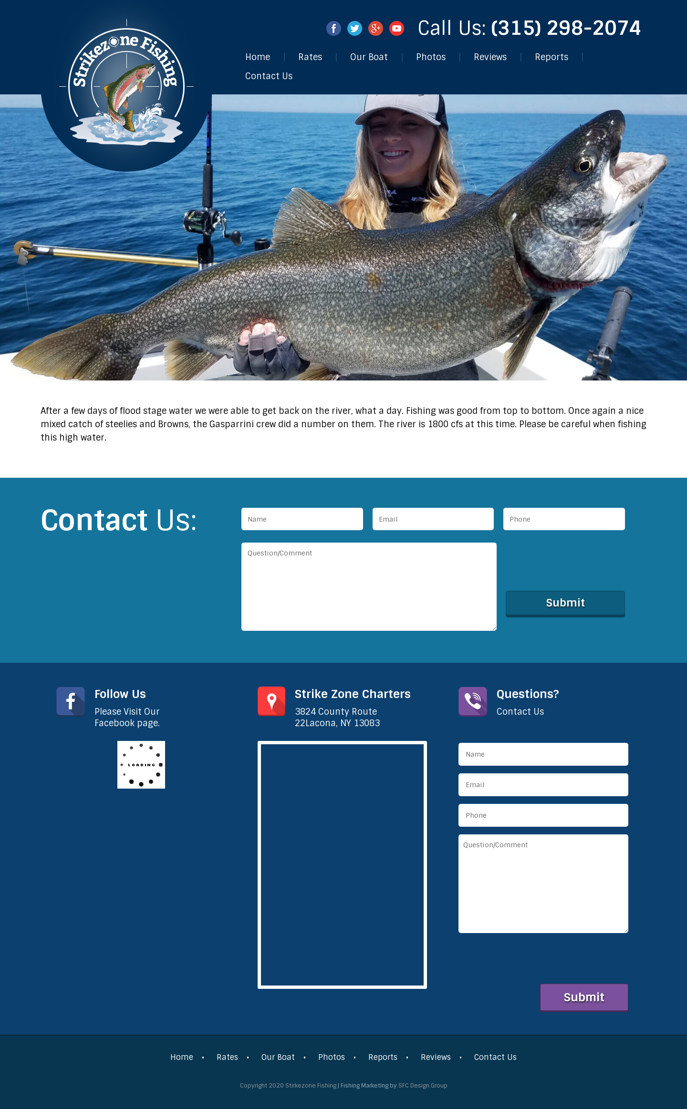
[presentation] (578, 561)
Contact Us (268, 76)
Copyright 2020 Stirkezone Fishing (288, 1085)
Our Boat (369, 57)
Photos (431, 57)
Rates (310, 57)
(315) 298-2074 (566, 28)
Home (257, 57)
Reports (551, 57)
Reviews (490, 57)
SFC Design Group (423, 1085)
